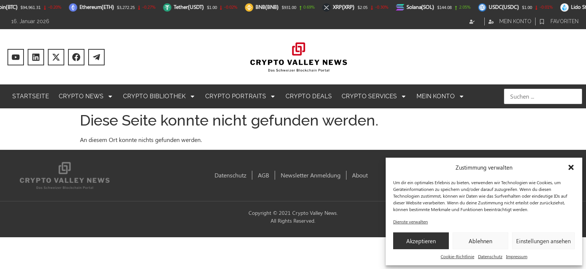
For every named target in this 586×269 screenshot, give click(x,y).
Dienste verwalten (410, 222)
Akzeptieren (421, 241)
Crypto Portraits (240, 96)
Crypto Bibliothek (159, 96)
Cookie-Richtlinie (457, 256)
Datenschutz (490, 256)
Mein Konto (440, 96)
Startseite (30, 96)
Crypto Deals (309, 96)
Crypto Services (374, 96)
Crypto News (86, 96)
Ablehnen (480, 241)
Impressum (516, 256)
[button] (571, 167)
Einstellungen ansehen (543, 241)
